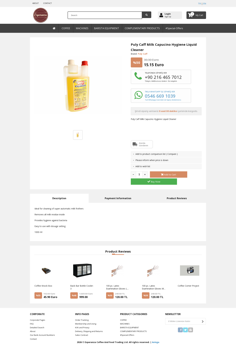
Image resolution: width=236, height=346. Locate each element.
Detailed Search (37, 320)
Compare (171, 154)
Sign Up (168, 16)
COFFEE (66, 28)
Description (59, 191)
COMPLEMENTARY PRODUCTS (142, 28)
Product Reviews (177, 191)
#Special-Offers (174, 28)
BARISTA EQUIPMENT (106, 28)
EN (204, 3)
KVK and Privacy (83, 320)
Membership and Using (86, 317)
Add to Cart (162, 174)
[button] (113, 247)
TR (199, 3)
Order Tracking (82, 313)
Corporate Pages (38, 313)
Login (168, 13)
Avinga (155, 335)
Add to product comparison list (150, 154)
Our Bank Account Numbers (43, 328)
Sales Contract (82, 328)
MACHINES (82, 28)
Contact (34, 332)
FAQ (32, 317)
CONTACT (49, 3)
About (33, 324)
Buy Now (189, 174)
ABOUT (35, 3)
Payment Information (118, 191)
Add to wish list (142, 166)
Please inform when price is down (151, 160)
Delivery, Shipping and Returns (90, 324)
